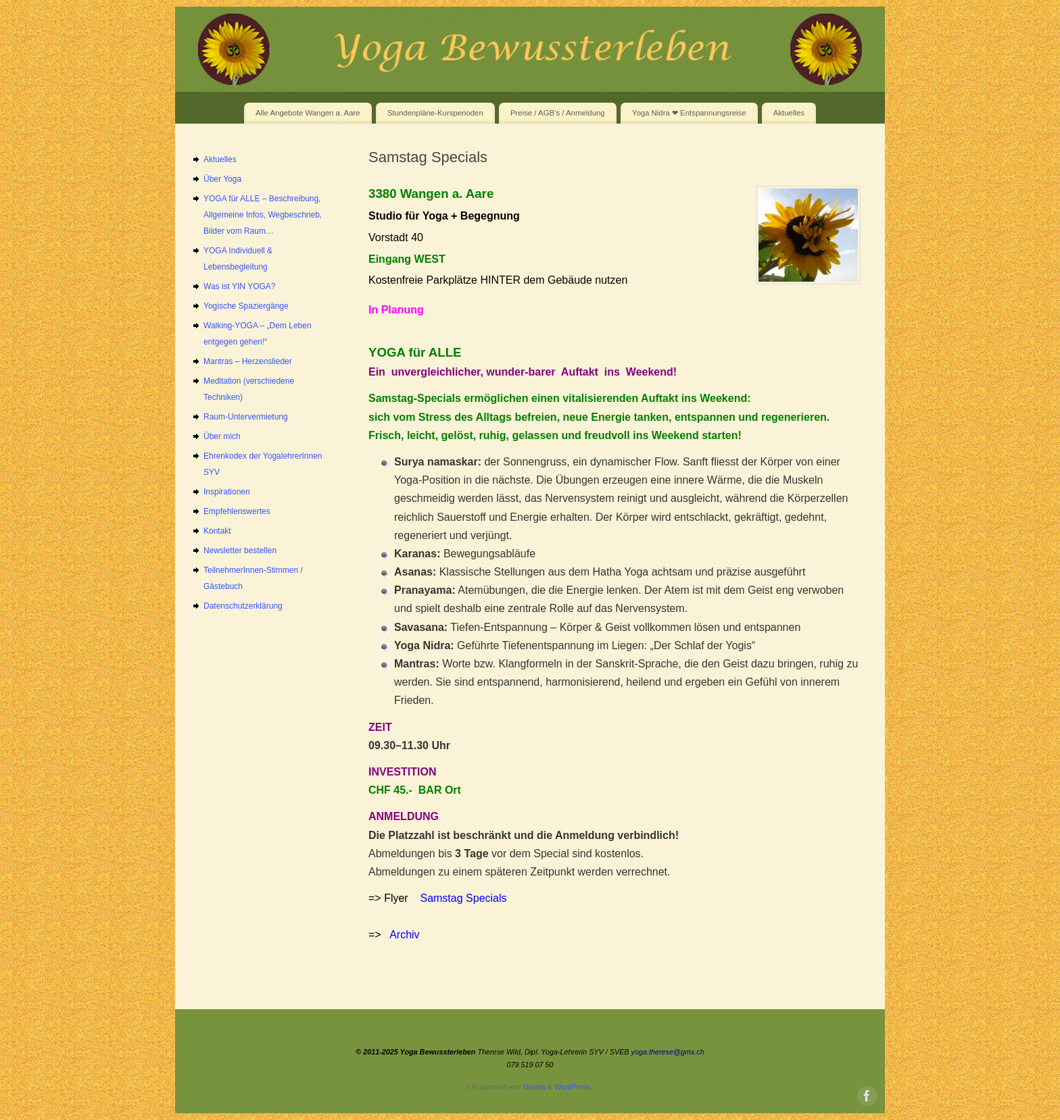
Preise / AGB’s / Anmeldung (557, 113)
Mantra (534, 1087)
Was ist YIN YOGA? (239, 286)
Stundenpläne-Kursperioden (435, 113)
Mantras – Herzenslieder (247, 361)
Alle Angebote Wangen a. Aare (308, 113)
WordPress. (573, 1087)
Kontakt (217, 531)
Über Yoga (222, 179)
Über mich (222, 436)
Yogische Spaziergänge (246, 306)
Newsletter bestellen (239, 550)
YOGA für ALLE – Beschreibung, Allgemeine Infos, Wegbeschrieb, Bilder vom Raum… (262, 215)
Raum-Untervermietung (245, 417)
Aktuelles (788, 113)
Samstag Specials (463, 898)
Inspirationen (226, 492)
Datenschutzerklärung (243, 606)
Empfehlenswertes (236, 511)
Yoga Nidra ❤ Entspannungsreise (689, 113)
